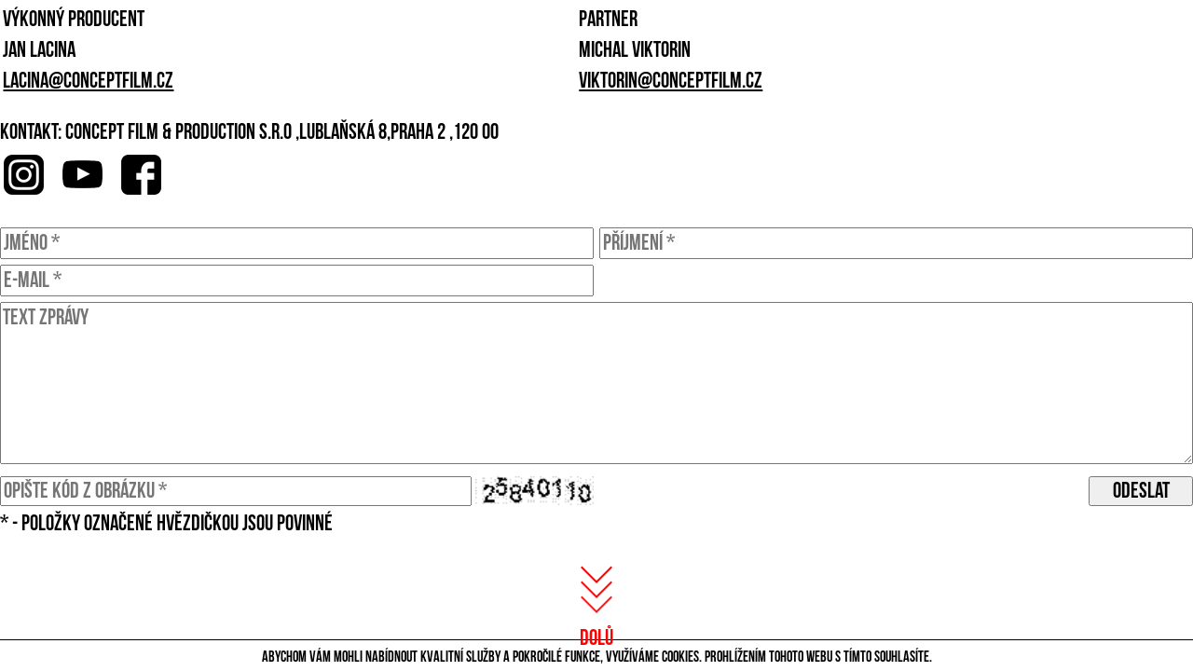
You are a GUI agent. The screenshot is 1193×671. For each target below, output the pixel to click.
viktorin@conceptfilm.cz (670, 81)
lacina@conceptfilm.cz (88, 81)
